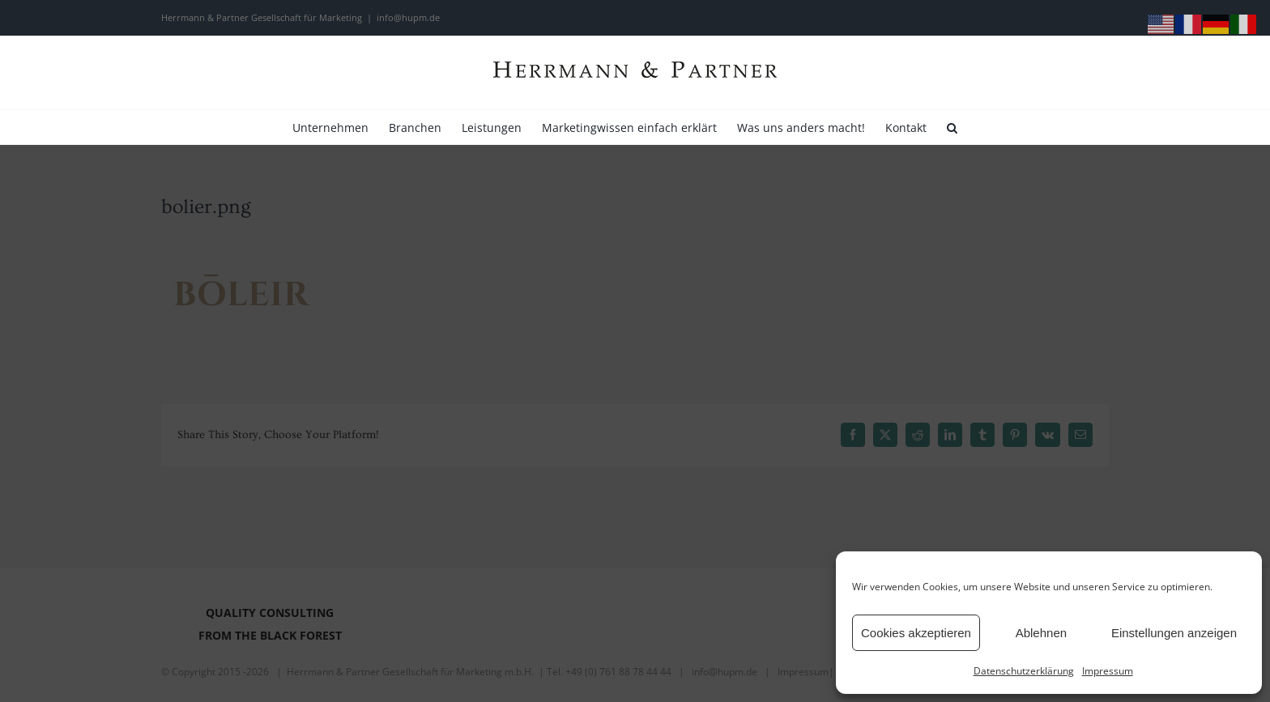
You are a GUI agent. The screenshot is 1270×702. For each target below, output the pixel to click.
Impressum (1107, 671)
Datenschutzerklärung (1024, 671)
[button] (952, 127)
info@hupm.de (408, 17)
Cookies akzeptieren (916, 633)
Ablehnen (1041, 633)
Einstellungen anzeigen (1174, 633)
